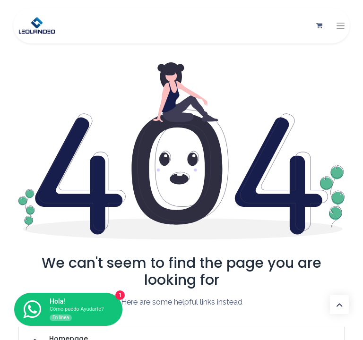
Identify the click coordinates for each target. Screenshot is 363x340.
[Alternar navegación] (340, 26)
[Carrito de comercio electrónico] (319, 25)
